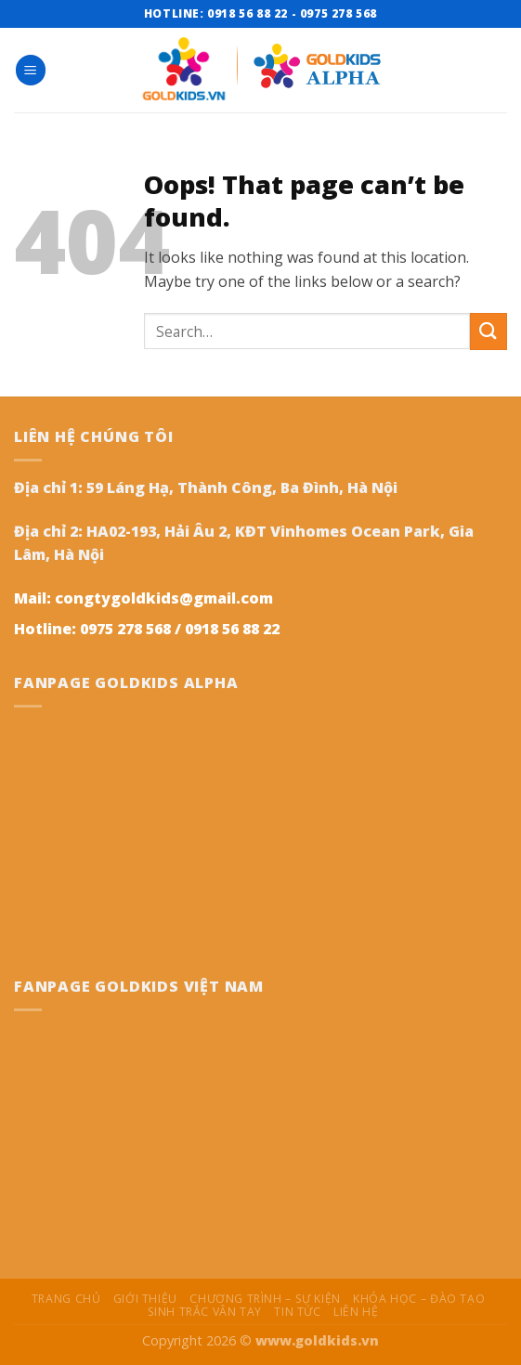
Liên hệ (355, 1312)
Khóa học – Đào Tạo (419, 1298)
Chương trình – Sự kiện (264, 1298)
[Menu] (31, 70)
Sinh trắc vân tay (205, 1312)
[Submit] (488, 331)
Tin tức (297, 1312)
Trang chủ (66, 1298)
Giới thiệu (145, 1298)
